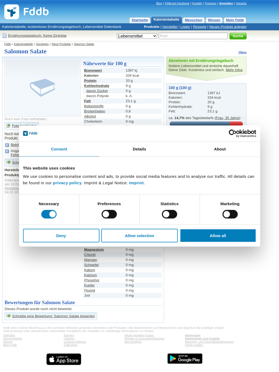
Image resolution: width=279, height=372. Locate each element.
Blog (159, 3)
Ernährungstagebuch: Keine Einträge (37, 36)
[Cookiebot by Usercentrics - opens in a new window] (232, 133)
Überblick (9, 335)
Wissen (214, 20)
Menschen (193, 20)
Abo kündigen (133, 341)
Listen (185, 27)
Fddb (7, 44)
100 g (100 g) (180, 88)
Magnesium (94, 250)
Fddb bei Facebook (177, 3)
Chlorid (89, 255)
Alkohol (90, 116)
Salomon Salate (84, 44)
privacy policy (67, 183)
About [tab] (220, 148)
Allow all (218, 235)
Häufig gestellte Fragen (139, 335)
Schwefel (91, 265)
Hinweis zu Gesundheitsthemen (144, 338)
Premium (210, 3)
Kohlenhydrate (96, 86)
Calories (69, 338)
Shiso (243, 52)
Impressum (192, 335)
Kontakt (197, 3)
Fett (87, 101)
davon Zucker (97, 91)
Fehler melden (194, 345)
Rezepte (199, 27)
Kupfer (89, 285)
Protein (90, 81)
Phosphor (91, 280)
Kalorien (69, 335)
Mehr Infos (234, 70)
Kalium (89, 270)
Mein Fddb (235, 20)
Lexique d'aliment (75, 341)
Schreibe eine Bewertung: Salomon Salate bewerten (53, 316)
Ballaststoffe (93, 106)
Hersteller (170, 27)
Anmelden (226, 3)
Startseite (140, 20)
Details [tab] (139, 148)
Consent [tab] (59, 148)
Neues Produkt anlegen (228, 27)
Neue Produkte (61, 44)
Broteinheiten (94, 111)
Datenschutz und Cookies (202, 338)
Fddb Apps (70, 345)
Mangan (90, 260)
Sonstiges (42, 44)
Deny (61, 235)
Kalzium (90, 275)
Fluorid (89, 290)
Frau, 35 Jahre (227, 118)
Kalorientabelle (166, 19)
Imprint (136, 183)
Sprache (241, 3)
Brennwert (93, 70)
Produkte (151, 27)
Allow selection (139, 235)
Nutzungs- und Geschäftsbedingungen (209, 341)
